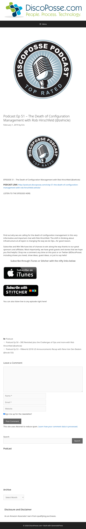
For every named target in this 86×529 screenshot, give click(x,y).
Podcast (9, 339)
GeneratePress (57, 525)
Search (6, 436)
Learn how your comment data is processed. (58, 426)
